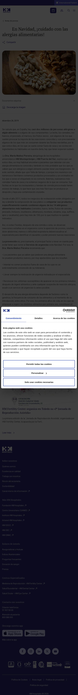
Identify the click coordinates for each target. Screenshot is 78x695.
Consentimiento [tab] (13, 318)
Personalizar (39, 373)
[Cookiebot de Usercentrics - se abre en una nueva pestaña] (63, 310)
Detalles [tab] (39, 318)
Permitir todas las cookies (39, 364)
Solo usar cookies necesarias (39, 382)
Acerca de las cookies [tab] (64, 318)
